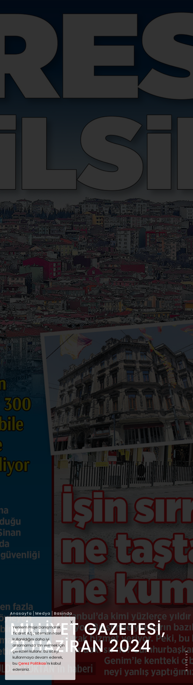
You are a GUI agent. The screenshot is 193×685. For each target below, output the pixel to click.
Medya (43, 613)
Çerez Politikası (32, 663)
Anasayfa (21, 613)
